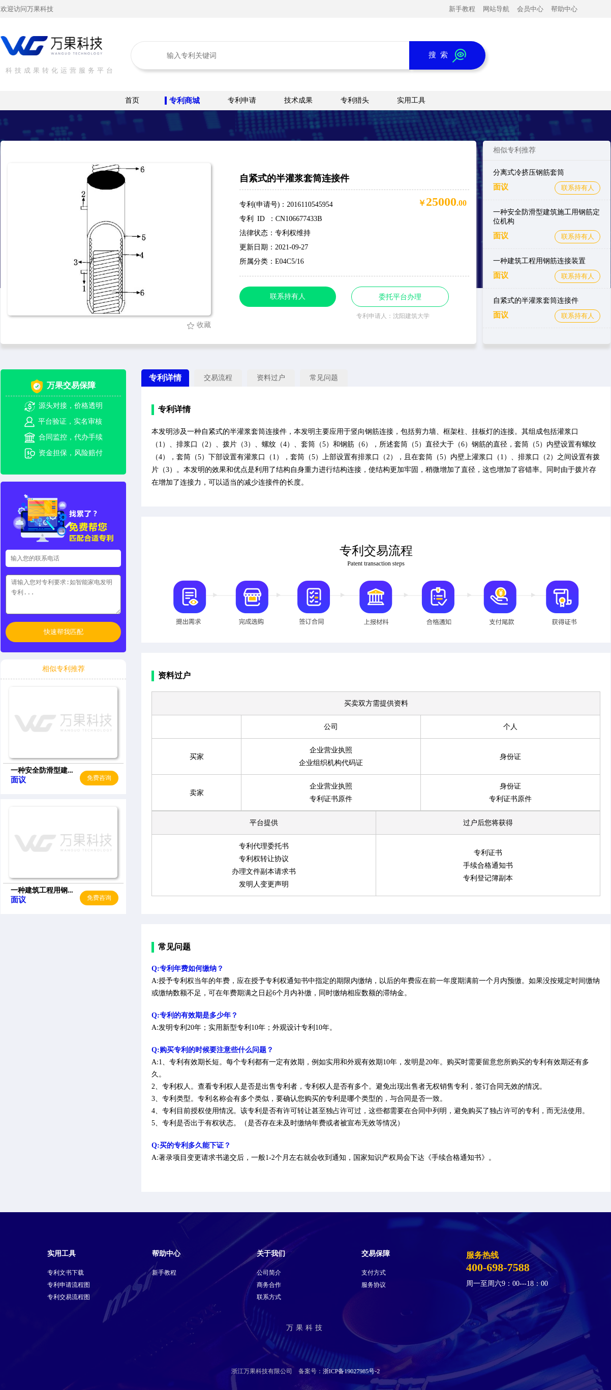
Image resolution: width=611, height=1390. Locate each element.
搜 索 (447, 55)
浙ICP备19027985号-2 (351, 1371)
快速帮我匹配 (63, 632)
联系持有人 (577, 188)
